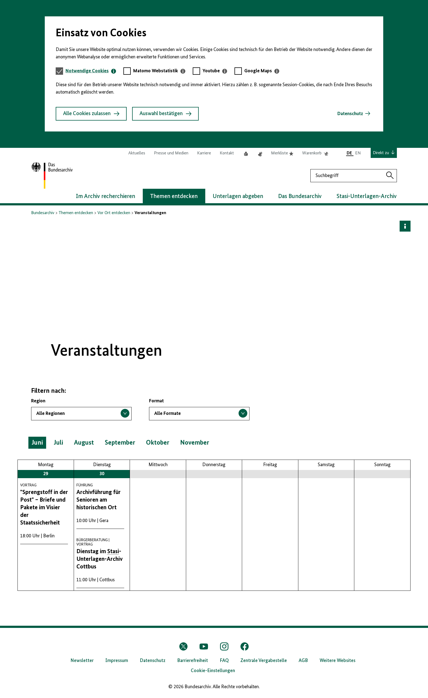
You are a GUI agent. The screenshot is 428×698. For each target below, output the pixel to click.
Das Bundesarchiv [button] (300, 196)
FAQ (224, 660)
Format (156, 401)
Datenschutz (350, 113)
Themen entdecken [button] (174, 196)
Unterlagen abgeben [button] (238, 196)
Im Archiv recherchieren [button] (105, 196)
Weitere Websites (337, 660)
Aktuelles (136, 153)
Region (38, 401)
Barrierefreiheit (192, 660)
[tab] (91, 71)
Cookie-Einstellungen (213, 670)
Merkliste (282, 153)
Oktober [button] (157, 442)
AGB (303, 660)
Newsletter (82, 660)
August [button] (84, 442)
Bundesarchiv (42, 213)
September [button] (120, 442)
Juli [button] (58, 442)
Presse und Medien (171, 153)
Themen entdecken (76, 213)
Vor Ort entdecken (113, 213)
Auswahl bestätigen (165, 113)
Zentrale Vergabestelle (263, 660)
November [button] (194, 442)
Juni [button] (37, 442)
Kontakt (227, 153)
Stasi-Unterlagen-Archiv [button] (367, 196)
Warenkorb (315, 153)
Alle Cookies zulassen (91, 113)
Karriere (204, 153)
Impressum (116, 660)
